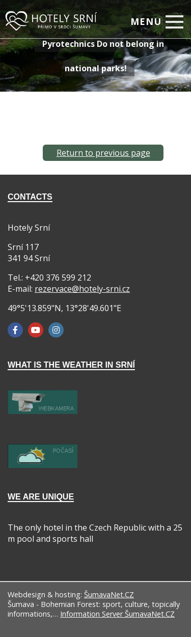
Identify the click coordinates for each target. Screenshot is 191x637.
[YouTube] (35, 330)
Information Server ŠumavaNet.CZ (117, 614)
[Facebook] (15, 330)
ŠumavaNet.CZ (109, 594)
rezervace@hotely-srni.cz (82, 288)
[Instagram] (56, 330)
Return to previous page (103, 152)
